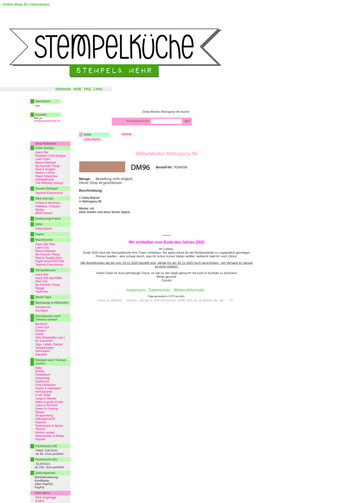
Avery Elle (41, 152)
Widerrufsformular (189, 290)
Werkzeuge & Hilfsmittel (51, 302)
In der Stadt (42, 395)
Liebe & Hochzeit (46, 405)
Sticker (39, 209)
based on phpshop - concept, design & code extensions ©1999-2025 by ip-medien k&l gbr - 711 (165, 300)
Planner (40, 439)
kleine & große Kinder (49, 402)
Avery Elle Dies (45, 244)
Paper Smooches (46, 176)
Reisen (39, 412)
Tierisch (40, 429)
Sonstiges (41, 310)
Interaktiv (41, 354)
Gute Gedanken (45, 385)
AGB (77, 89)
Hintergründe (43, 391)
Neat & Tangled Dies (48, 258)
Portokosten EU (46, 459)
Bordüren (41, 324)
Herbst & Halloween (48, 388)
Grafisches (42, 381)
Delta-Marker (43, 228)
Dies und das (44, 198)
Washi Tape (43, 297)
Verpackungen (44, 347)
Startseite (63, 89)
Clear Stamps (44, 148)
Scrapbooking (44, 415)
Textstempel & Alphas (49, 425)
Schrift (39, 334)
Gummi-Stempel (46, 188)
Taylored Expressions (49, 193)
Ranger (40, 288)
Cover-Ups (42, 327)
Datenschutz (159, 290)
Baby (38, 368)
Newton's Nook (45, 172)
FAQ (87, 89)
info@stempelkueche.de (47, 121)
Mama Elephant (45, 162)
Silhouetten (42, 351)
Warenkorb (42, 101)
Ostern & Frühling (46, 408)
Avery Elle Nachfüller (48, 278)
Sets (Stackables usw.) (50, 337)
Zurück (126, 134)
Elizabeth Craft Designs (50, 155)
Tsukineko (41, 291)
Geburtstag (42, 378)
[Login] (39, 501)
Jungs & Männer (45, 398)
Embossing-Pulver (48, 218)
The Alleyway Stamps (49, 183)
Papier (39, 234)
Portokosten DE (46, 446)
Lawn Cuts (42, 247)
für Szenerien (43, 341)
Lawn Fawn (42, 159)
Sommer (40, 422)
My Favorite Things (47, 166)
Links (98, 89)
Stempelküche (44, 179)
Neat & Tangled (45, 169)
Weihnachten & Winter (49, 436)
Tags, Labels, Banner (49, 344)
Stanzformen (44, 240)
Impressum (136, 290)
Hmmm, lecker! (45, 432)
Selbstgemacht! (45, 419)
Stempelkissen (45, 270)
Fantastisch (42, 374)
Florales (40, 330)
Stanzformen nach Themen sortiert (48, 317)
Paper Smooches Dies (49, 261)
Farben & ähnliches (47, 203)
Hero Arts (41, 281)
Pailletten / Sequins (47, 206)
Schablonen (43, 307)
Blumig (39, 371)
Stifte (87, 134)
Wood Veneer (44, 213)
